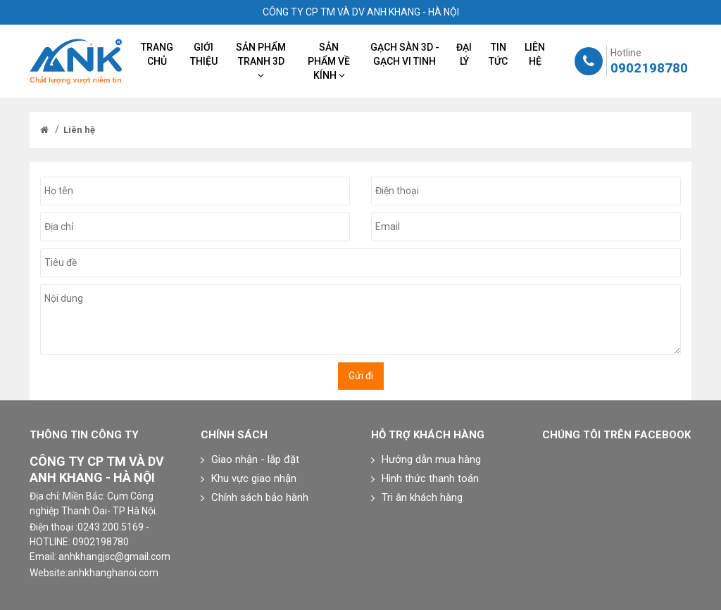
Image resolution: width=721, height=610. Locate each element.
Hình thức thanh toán (430, 478)
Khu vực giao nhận (253, 478)
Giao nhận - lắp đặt (255, 459)
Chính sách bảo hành (259, 497)
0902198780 (649, 68)
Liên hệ (79, 130)
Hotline (625, 52)
